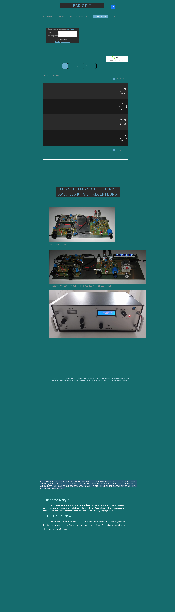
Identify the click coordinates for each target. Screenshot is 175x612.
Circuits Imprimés (76, 66)
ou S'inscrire (72, 29)
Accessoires (102, 66)
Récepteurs (90, 66)
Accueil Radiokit (48, 17)
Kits (65, 66)
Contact (61, 17)
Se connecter (62, 39)
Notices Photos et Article (79, 17)
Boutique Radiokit (100, 17)
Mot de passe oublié (62, 42)
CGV (113, 17)
